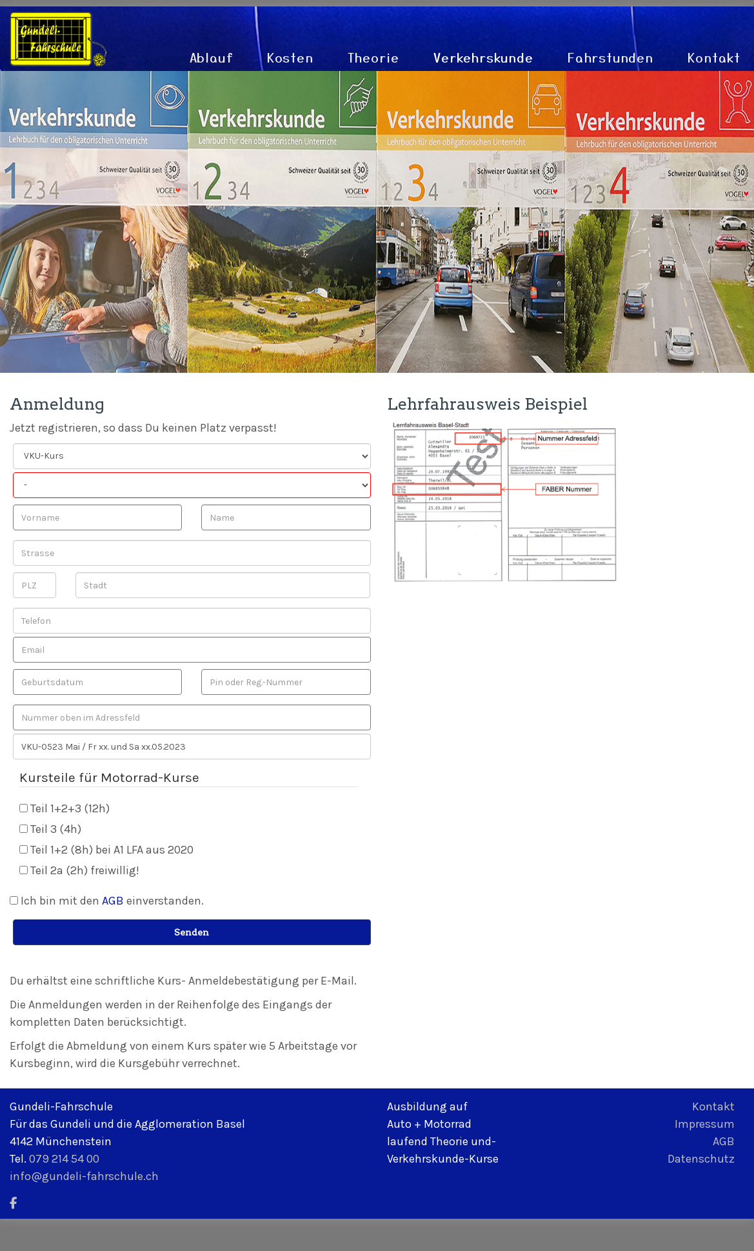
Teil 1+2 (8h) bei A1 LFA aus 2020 (111, 850)
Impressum (705, 1124)
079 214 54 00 (64, 1159)
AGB (113, 901)
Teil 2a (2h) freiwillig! (84, 870)
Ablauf (211, 57)
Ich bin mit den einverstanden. (112, 901)
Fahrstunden (611, 57)
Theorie (374, 57)
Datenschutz (701, 1159)
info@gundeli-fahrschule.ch (84, 1176)
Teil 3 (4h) (55, 829)
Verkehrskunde (483, 57)
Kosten (290, 57)
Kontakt (714, 57)
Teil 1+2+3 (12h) (70, 808)
